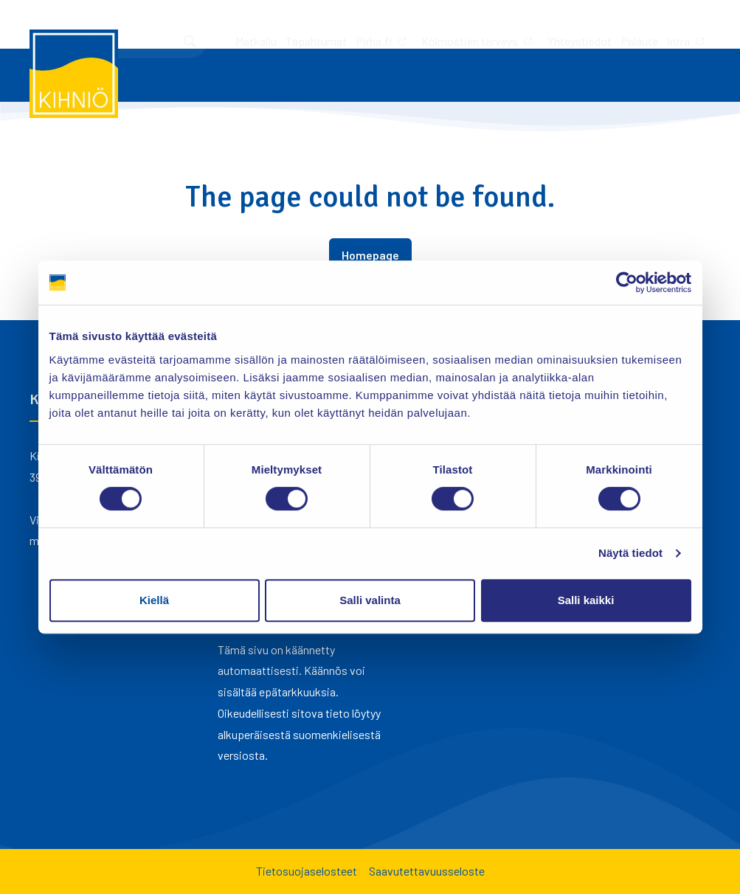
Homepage (370, 255)
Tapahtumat (120, 24)
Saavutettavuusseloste (427, 871)
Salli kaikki (586, 600)
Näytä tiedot (630, 553)
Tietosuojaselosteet (306, 871)
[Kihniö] (74, 74)
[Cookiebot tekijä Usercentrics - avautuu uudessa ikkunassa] (626, 282)
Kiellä (154, 600)
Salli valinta (370, 600)
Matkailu (60, 24)
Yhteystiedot (384, 24)
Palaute (444, 24)
